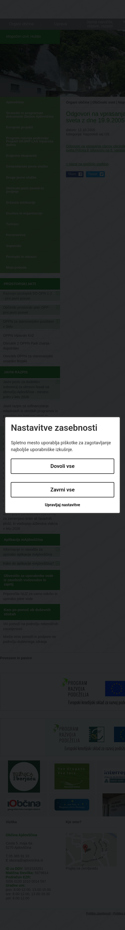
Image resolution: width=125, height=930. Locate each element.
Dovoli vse (62, 466)
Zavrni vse (62, 490)
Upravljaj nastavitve (62, 504)
